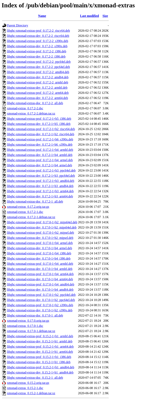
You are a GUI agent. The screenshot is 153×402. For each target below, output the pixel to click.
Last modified (89, 16)
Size (105, 16)
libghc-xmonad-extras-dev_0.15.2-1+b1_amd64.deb (40, 372)
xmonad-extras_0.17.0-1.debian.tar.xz (31, 331)
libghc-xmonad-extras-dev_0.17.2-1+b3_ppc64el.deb (41, 175)
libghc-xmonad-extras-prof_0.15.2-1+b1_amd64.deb (40, 367)
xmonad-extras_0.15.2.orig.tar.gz (28, 382)
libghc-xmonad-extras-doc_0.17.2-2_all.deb (35, 103)
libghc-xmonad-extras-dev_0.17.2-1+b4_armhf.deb (39, 155)
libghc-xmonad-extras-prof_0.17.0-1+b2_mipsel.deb (40, 232)
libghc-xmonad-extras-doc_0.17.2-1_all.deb (35, 201)
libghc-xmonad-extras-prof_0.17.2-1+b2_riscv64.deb (41, 129)
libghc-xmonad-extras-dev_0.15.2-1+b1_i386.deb (39, 362)
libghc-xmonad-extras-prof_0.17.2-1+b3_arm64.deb (40, 191)
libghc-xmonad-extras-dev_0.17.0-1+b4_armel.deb (39, 248)
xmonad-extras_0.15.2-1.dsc (25, 388)
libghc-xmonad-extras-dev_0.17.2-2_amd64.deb (38, 77)
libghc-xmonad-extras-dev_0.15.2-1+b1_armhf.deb (39, 341)
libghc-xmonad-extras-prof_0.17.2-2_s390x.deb (37, 41)
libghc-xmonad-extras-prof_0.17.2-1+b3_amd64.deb (40, 180)
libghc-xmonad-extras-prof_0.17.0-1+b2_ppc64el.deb (41, 294)
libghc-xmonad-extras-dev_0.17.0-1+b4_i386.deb (39, 258)
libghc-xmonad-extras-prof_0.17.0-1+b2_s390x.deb (40, 305)
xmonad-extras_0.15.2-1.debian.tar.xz (31, 393)
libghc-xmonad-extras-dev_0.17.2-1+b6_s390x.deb (40, 144)
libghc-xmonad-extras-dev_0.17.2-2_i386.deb (36, 56)
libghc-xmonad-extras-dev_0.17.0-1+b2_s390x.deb (40, 310)
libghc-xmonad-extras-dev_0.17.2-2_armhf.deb (37, 87)
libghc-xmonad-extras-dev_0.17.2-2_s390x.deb (37, 46)
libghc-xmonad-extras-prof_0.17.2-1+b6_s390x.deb (40, 139)
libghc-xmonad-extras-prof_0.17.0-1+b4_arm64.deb (40, 274)
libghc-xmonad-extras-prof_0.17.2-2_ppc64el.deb (39, 61)
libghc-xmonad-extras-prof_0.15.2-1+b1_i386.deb (39, 357)
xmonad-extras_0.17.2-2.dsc (25, 108)
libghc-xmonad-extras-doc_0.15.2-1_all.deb (35, 377)
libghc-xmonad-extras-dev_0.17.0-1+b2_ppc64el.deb (41, 300)
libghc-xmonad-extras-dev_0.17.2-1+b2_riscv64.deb (40, 134)
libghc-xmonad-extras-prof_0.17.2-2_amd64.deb (38, 72)
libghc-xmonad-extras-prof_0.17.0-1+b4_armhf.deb (40, 263)
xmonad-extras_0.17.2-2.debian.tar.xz (31, 113)
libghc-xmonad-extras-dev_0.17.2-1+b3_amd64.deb (40, 186)
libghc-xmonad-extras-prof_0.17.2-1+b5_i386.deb (39, 118)
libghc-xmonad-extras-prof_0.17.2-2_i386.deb (36, 51)
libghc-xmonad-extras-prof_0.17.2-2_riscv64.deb (38, 30)
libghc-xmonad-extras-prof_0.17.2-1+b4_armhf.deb (40, 149)
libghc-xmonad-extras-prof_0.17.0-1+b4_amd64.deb (40, 284)
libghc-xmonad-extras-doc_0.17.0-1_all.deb (35, 315)
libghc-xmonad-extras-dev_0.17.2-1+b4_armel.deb (39, 165)
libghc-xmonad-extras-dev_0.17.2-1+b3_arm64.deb (40, 196)
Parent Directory (17, 25)
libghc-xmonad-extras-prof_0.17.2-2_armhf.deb (37, 82)
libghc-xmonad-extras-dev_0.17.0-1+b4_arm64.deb (40, 279)
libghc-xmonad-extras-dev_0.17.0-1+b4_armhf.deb (39, 269)
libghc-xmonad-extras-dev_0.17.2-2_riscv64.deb (38, 35)
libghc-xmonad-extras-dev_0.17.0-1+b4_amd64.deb (40, 289)
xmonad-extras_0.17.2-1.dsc (25, 212)
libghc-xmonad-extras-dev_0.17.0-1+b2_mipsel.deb (40, 237)
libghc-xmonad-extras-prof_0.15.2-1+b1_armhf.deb (40, 336)
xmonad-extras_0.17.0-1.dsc (25, 325)
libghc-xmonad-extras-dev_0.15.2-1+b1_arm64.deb (40, 351)
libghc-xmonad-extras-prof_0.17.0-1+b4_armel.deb (40, 243)
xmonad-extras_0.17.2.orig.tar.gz (28, 206)
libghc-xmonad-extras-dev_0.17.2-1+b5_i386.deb (39, 124)
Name (42, 16)
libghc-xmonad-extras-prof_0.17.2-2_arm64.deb (38, 92)
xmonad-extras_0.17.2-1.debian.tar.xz (31, 217)
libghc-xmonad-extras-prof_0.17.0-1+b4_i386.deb (39, 253)
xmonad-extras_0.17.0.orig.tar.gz (28, 320)
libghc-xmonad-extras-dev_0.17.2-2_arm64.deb (37, 98)
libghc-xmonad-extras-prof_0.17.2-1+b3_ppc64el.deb (41, 170)
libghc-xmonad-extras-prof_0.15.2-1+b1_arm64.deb (40, 346)
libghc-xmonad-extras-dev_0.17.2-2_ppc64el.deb (38, 67)
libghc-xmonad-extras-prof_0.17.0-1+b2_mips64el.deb (42, 222)
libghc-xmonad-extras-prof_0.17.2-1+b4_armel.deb (40, 160)
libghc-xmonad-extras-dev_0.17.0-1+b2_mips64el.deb (41, 227)
